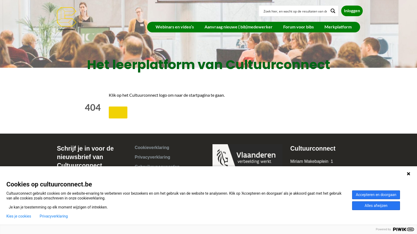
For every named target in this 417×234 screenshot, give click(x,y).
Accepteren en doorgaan (376, 195)
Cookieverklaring (152, 147)
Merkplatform (338, 26)
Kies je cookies (18, 216)
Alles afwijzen (376, 205)
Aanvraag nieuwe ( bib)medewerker (239, 26)
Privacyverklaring (152, 157)
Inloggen (352, 10)
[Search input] (295, 11)
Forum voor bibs (298, 26)
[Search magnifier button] (333, 11)
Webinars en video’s (175, 26)
